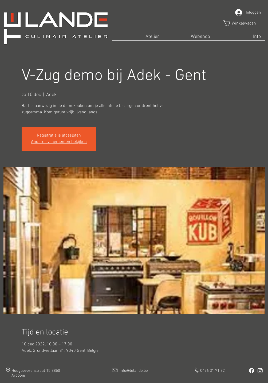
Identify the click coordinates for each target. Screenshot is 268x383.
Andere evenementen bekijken (59, 142)
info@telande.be (134, 370)
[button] (243, 23)
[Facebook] (251, 370)
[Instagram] (260, 370)
